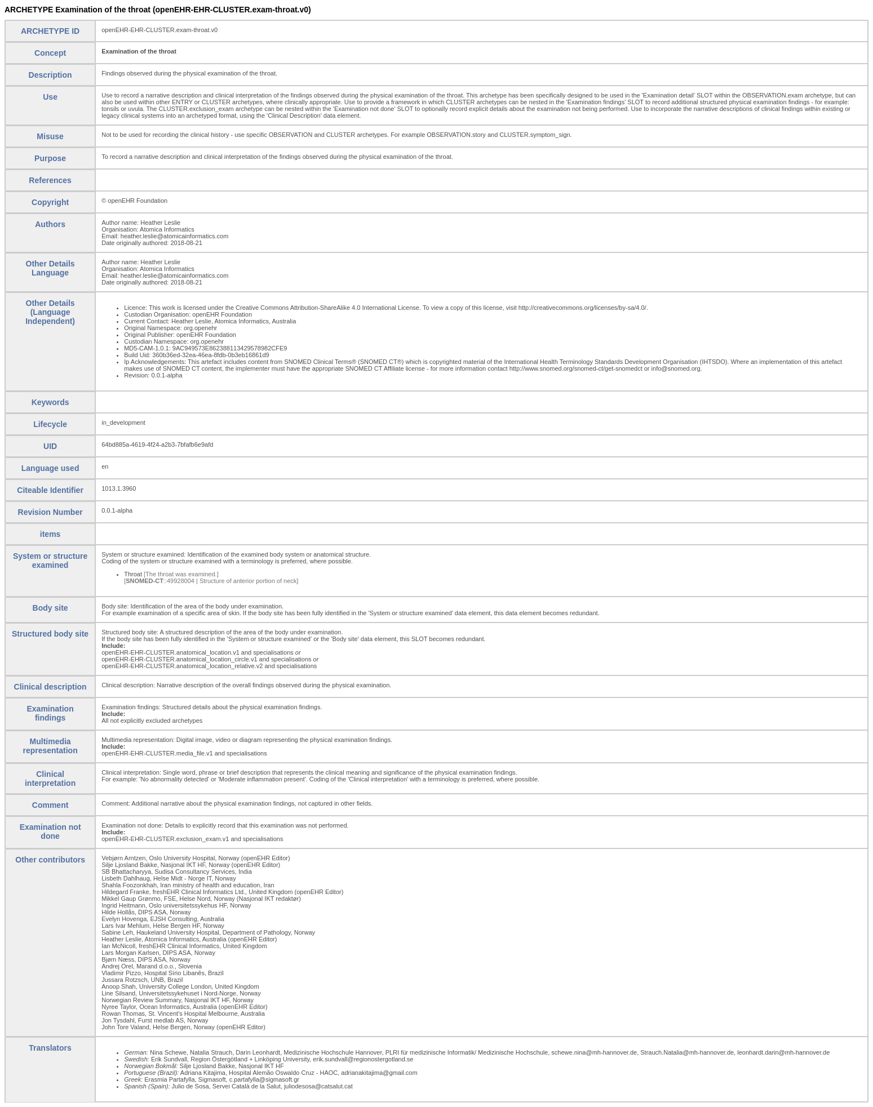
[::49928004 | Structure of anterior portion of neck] (211, 580)
